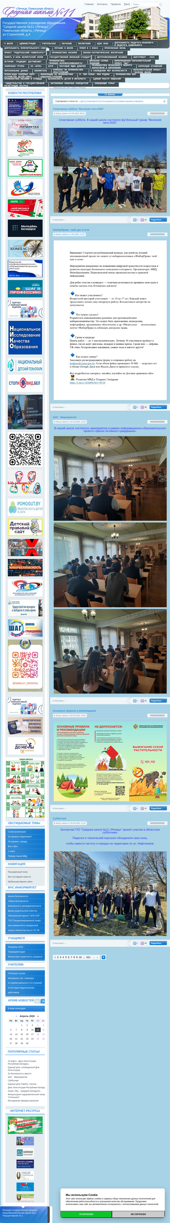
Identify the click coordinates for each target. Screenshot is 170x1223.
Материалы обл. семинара (21, 978)
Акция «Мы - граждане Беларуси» (24, 1091)
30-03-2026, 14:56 (78, 715)
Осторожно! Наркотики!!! (20, 836)
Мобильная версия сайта (20, 881)
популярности (93, 101)
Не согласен (138, 1214)
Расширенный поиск (18, 872)
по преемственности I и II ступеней (25, 983)
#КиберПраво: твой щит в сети (71, 230)
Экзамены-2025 (15, 947)
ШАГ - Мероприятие (64, 417)
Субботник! (59, 818)
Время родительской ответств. (23, 911)
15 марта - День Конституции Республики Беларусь (22, 1062)
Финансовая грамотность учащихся (25, 957)
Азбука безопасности (18, 901)
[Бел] (127, 4)
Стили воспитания (17, 832)
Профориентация (16, 952)
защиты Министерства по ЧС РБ (23, 930)
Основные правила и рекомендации (74, 711)
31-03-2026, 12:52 (78, 422)
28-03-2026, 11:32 (78, 823)
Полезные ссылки (16, 973)
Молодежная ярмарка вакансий (23, 1101)
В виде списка (37, 1001)
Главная (89, 4)
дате (82, 101)
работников (13, 992)
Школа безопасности (18, 896)
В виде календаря (43, 1001)
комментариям (125, 101)
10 (80, 957)
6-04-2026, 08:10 (77, 113)
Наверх (103, 957)
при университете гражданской (23, 925)
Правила (116, 4)
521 (88, 957)
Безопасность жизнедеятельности (24, 906)
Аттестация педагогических (21, 988)
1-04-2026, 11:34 (77, 234)
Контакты (102, 4)
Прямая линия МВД (17, 856)
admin (64, 113)
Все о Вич (13, 846)
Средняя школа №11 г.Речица (39, 12)
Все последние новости (19, 877)
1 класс (11, 851)
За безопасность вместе (19, 1073)
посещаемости (109, 101)
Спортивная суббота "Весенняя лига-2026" (78, 109)
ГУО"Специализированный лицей (24, 920)
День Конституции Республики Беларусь (27, 1087)
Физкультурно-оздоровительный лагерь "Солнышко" (27, 1095)
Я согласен (86, 1214)
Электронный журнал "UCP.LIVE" (24, 916)
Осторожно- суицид (17, 841)
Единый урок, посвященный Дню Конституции (23, 1068)
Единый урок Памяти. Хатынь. (22, 1084)
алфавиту (138, 101)
